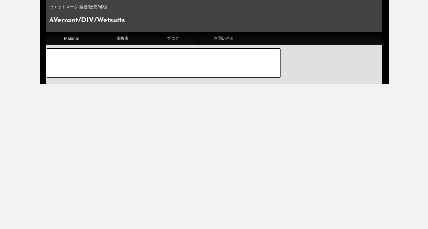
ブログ (173, 38)
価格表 (122, 38)
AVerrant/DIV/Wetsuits (87, 20)
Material (71, 38)
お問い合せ (224, 38)
